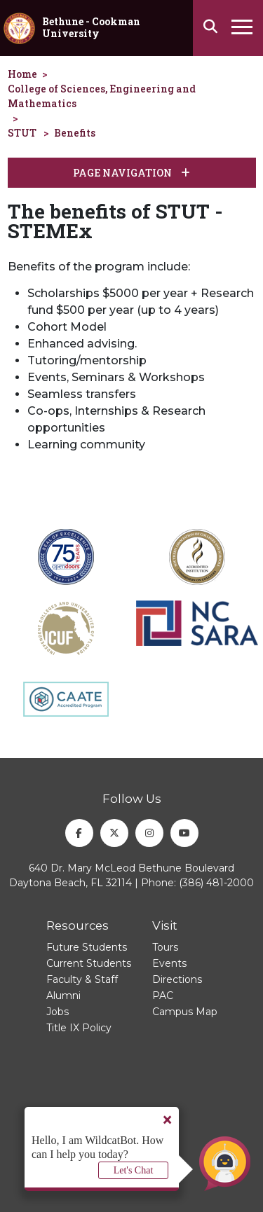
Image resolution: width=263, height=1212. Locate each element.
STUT (22, 132)
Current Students (88, 963)
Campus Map (184, 1011)
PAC (162, 995)
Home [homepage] (22, 74)
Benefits (74, 132)
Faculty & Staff (82, 979)
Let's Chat (134, 1170)
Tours (165, 947)
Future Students (86, 947)
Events (169, 963)
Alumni (63, 995)
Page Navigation (131, 172)
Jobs (57, 1011)
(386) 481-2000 (216, 882)
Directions (177, 979)
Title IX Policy (79, 1027)
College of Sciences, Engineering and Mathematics (102, 96)
